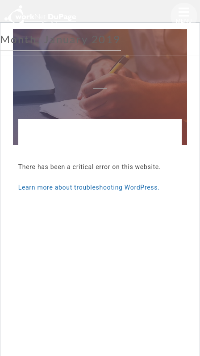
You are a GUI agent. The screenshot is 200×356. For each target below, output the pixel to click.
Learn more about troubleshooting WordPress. (89, 187)
